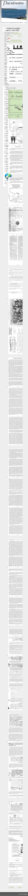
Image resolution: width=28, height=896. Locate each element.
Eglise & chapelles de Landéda (5, 39)
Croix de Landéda (5, 33)
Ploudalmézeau (5, 148)
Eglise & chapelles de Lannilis (5, 103)
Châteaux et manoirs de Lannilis (5, 135)
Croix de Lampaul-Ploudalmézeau (5, 145)
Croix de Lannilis (5, 98)
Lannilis (5, 87)
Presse (5, 171)
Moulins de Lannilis (5, 123)
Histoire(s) (5, 69)
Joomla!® (25, 894)
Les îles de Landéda (5, 45)
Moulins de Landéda (5, 74)
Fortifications (5, 71)
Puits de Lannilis (5, 112)
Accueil (5, 28)
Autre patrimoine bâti (5, 63)
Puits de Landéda (5, 49)
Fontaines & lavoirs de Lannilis (5, 118)
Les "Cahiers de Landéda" (5, 79)
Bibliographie (5, 158)
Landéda (5, 30)
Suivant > (20, 36)
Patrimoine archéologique (5, 59)
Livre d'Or (5, 183)
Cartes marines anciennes (5, 83)
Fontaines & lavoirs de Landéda (5, 55)
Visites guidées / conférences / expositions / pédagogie (5, 164)
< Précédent (9, 36)
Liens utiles (5, 156)
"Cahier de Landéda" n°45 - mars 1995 (13, 29)
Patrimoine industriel (5, 67)
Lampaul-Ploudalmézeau (5, 140)
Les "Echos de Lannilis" (5, 93)
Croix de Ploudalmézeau (5, 152)
